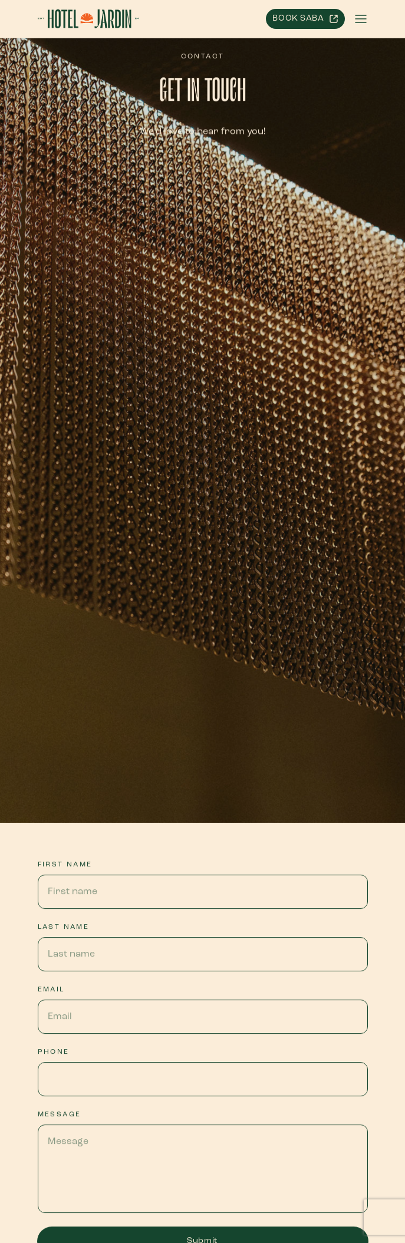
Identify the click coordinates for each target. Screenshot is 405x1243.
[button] (361, 19)
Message (59, 1114)
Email (51, 989)
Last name (64, 927)
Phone (54, 1052)
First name (65, 864)
